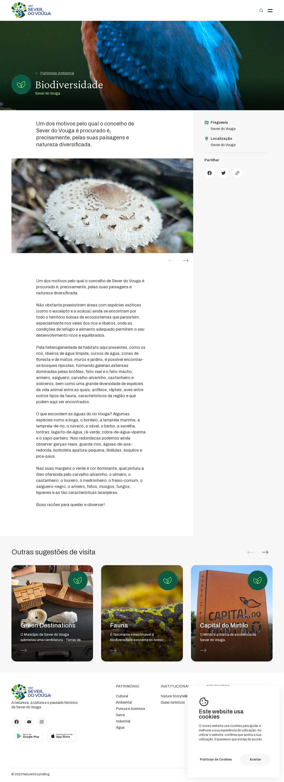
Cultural (122, 696)
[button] (185, 260)
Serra (120, 715)
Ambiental (124, 702)
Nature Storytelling (176, 696)
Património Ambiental (54, 73)
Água (120, 727)
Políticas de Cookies (216, 759)
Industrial (123, 721)
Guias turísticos (173, 702)
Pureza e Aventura (130, 709)
